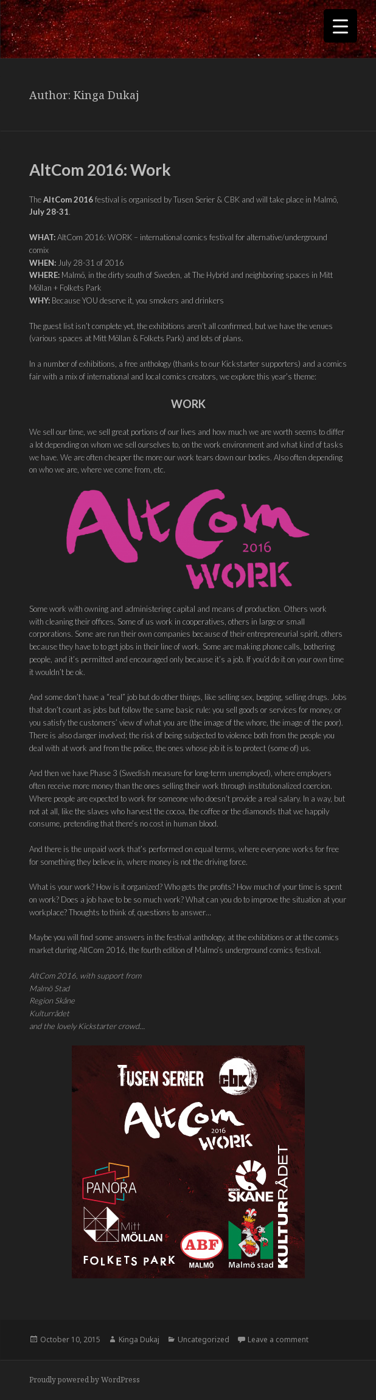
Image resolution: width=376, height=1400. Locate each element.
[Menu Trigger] (340, 26)
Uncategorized (203, 1339)
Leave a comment (278, 1339)
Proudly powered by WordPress (84, 1379)
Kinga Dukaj (139, 1339)
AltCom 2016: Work (100, 169)
